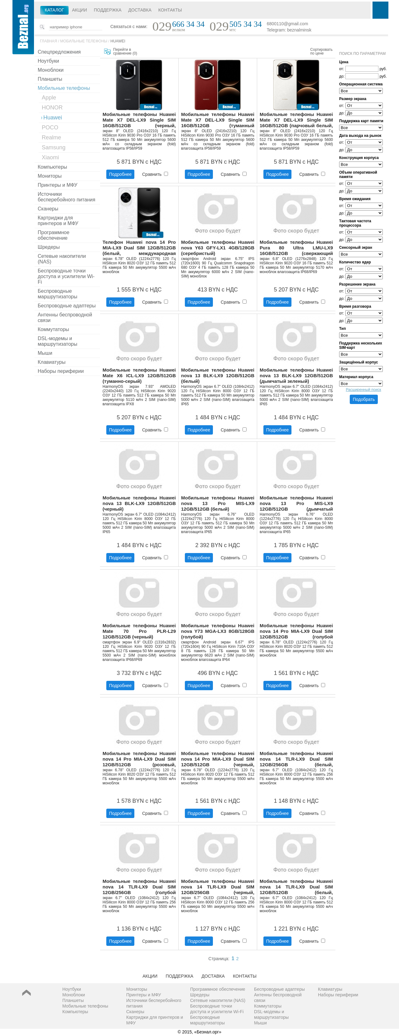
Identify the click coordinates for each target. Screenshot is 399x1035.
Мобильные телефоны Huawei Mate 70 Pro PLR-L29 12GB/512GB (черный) (139, 631)
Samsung (53, 147)
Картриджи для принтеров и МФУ (58, 220)
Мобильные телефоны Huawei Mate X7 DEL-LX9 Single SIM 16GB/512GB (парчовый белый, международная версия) (296, 120)
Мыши (45, 353)
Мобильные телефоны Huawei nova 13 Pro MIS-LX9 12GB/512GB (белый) (217, 503)
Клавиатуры (51, 362)
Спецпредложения (59, 52)
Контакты (170, 9)
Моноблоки (51, 70)
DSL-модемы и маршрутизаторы (57, 341)
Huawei (117, 41)
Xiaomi (50, 157)
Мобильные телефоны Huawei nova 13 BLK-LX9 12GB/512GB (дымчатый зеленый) (296, 375)
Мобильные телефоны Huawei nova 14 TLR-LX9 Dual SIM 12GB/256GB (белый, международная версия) (296, 759)
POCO (50, 127)
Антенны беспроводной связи (65, 317)
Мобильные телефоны (83, 41)
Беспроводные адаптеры (67, 305)
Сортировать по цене (321, 51)
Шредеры (49, 247)
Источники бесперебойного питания (66, 196)
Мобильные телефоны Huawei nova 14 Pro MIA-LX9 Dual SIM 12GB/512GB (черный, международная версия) (217, 759)
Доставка (139, 9)
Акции (79, 9)
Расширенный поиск (363, 390)
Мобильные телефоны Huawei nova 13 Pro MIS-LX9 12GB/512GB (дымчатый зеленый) (296, 503)
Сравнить (155, 174)
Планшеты (50, 79)
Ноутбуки (48, 61)
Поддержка (108, 9)
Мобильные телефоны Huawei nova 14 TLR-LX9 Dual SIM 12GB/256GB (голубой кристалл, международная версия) (139, 887)
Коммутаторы (53, 329)
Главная (48, 41)
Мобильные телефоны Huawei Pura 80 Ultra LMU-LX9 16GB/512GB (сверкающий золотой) (296, 248)
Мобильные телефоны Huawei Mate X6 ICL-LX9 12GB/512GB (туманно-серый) (139, 375)
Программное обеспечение (54, 235)
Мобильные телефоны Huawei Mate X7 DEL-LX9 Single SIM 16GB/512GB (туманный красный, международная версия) (217, 120)
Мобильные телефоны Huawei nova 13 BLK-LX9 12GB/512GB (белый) (217, 375)
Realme (51, 137)
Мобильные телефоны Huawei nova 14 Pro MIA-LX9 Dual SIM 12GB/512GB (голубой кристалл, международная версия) (296, 631)
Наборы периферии (61, 371)
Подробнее (120, 174)
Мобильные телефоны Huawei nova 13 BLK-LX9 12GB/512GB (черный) (139, 503)
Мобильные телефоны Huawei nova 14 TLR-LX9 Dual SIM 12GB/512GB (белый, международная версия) (296, 887)
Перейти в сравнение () (125, 51)
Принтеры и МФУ (57, 185)
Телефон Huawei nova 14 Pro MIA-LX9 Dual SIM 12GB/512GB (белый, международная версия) (139, 248)
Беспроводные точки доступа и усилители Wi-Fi (66, 276)
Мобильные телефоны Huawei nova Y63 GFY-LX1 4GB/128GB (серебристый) (217, 247)
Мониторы (50, 176)
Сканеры (48, 208)
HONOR (52, 107)
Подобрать (364, 399)
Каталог (54, 9)
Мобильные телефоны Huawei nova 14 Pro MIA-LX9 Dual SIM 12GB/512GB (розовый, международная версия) (139, 759)
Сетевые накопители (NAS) (62, 258)
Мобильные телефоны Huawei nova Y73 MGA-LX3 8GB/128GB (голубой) (217, 631)
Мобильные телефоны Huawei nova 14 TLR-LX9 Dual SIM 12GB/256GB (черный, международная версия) (217, 887)
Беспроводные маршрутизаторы (57, 293)
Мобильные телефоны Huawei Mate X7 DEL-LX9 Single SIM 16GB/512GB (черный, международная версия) (139, 120)
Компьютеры (52, 167)
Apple (49, 97)
